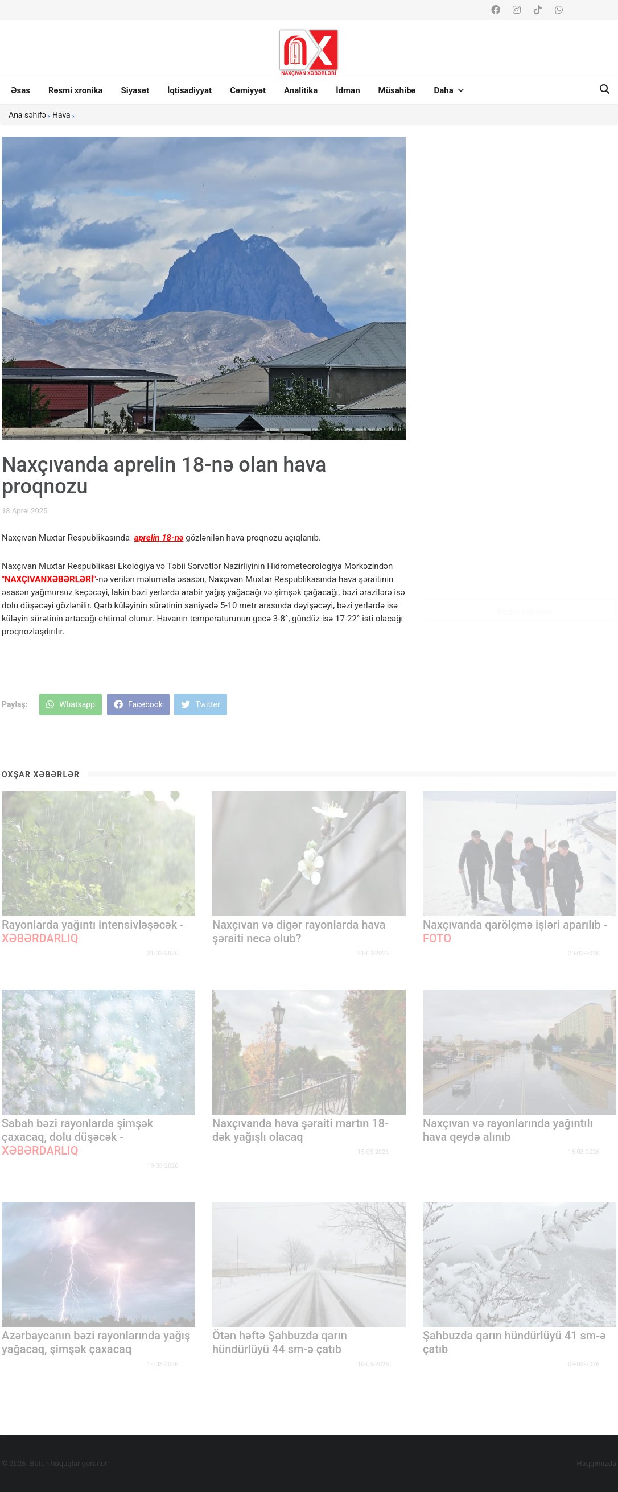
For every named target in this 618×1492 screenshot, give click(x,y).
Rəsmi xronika (75, 90)
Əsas (20, 90)
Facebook (138, 704)
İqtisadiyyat (189, 90)
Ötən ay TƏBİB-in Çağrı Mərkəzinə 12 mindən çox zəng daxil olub (552, 467)
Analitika (301, 90)
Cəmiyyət (248, 90)
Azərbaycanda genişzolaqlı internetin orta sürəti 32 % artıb (552, 288)
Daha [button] (449, 90)
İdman (348, 90)
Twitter (200, 704)
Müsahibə (397, 90)
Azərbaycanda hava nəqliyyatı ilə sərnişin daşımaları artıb (550, 232)
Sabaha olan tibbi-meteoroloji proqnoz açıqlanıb (549, 406)
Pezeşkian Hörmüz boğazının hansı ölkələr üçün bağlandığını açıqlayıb (552, 349)
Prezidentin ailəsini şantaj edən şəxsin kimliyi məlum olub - (555, 176)
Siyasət (135, 90)
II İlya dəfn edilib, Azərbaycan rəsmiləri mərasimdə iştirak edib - (554, 530)
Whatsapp (70, 704)
